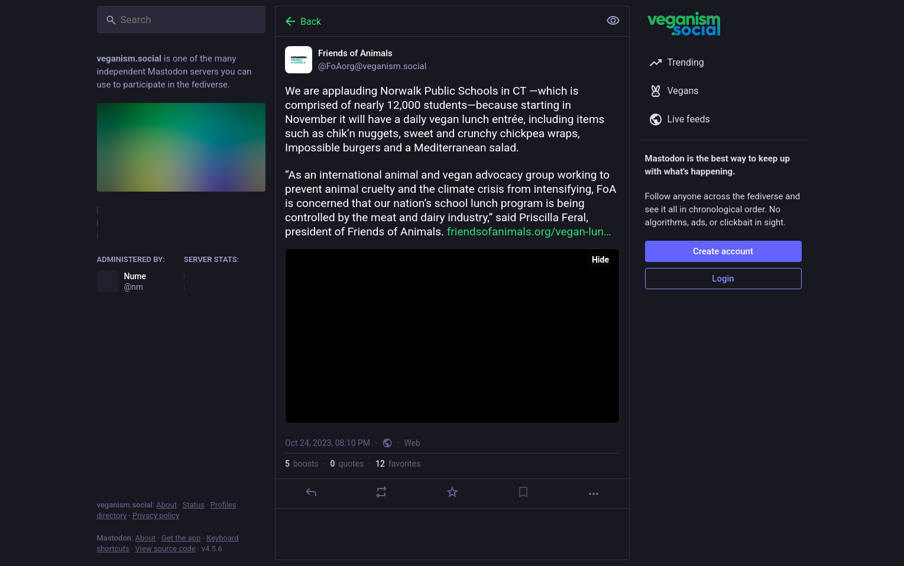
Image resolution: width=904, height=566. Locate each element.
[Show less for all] (613, 21)
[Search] (181, 19)
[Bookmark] (523, 492)
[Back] (436, 21)
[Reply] (310, 492)
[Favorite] (452, 492)
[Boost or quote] (381, 492)
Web (412, 443)
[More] (594, 494)
